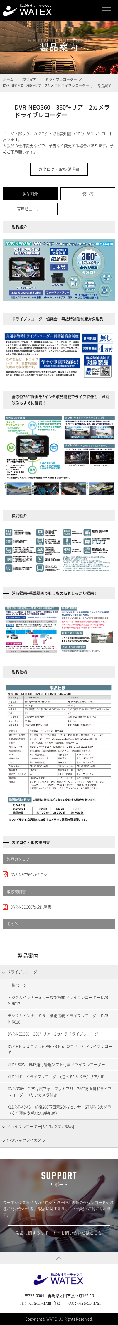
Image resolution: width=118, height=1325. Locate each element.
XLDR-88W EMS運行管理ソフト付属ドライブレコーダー (56, 1064)
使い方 (88, 193)
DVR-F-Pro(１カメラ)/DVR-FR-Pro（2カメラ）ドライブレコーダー (60, 1049)
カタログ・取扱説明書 (59, 169)
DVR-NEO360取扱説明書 (31, 906)
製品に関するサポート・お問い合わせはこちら (59, 1232)
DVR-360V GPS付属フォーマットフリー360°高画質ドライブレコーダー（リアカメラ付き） (60, 1091)
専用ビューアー (30, 209)
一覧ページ (17, 985)
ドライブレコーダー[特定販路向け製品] (40, 1126)
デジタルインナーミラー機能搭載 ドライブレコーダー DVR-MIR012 (58, 1000)
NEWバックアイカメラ (26, 1140)
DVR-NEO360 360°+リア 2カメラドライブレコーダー (55, 1033)
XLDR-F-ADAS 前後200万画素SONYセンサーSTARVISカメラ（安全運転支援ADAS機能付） (59, 1110)
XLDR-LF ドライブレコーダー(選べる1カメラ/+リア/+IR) (57, 1076)
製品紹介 (30, 193)
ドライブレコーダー (24, 972)
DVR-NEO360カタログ (29, 874)
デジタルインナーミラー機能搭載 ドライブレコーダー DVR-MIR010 (58, 1018)
